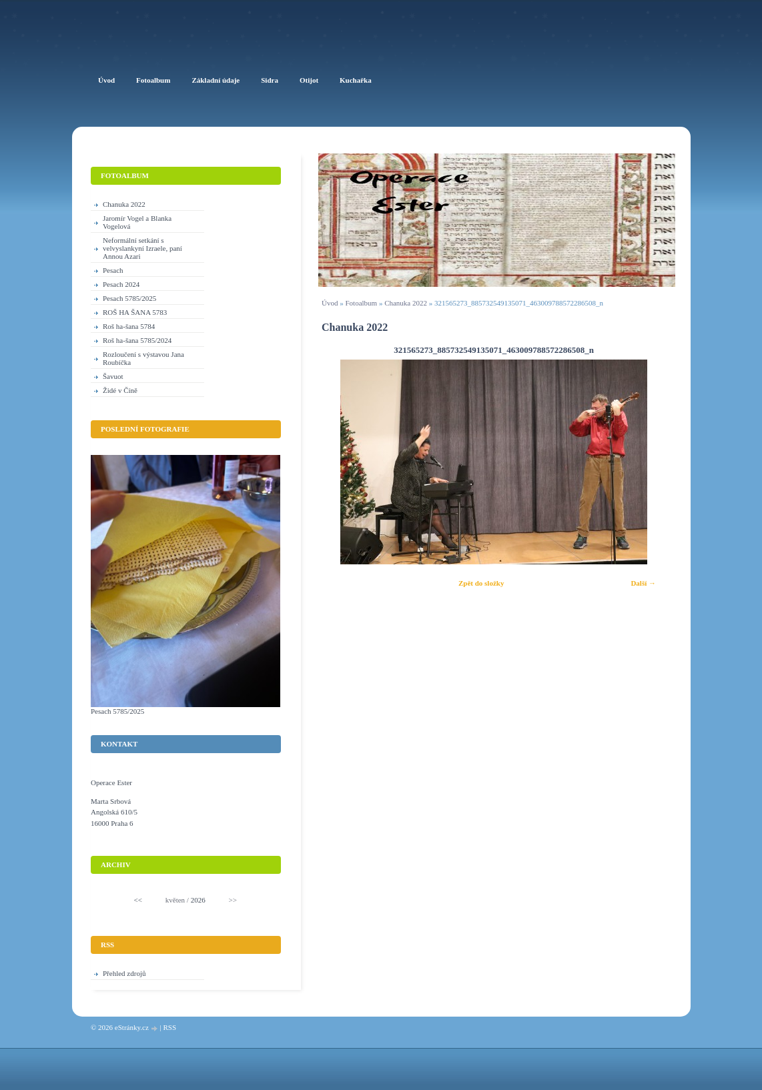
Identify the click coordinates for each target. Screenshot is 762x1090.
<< (138, 900)
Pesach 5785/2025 (129, 298)
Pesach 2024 (121, 284)
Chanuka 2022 (405, 303)
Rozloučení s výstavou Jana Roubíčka (143, 358)
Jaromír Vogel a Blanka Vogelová (137, 222)
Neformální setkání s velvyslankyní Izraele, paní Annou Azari (142, 248)
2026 (198, 900)
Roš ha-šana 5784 (129, 326)
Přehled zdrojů (124, 973)
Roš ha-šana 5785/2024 (137, 340)
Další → (643, 583)
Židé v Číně (120, 390)
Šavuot (113, 376)
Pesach (113, 270)
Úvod (330, 303)
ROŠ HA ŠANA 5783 (135, 312)
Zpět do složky (481, 583)
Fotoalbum (361, 303)
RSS (169, 1027)
